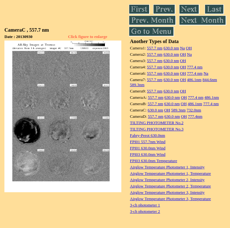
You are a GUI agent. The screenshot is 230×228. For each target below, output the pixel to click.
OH (189, 48)
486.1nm (194, 79)
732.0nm (194, 110)
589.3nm (137, 84)
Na (182, 48)
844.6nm (210, 79)
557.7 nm (154, 48)
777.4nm (195, 116)
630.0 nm (171, 48)
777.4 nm (195, 67)
